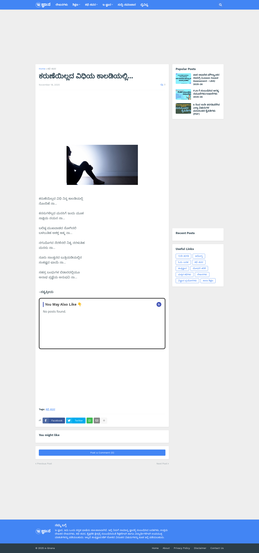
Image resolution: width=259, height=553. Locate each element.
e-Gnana (50, 548)
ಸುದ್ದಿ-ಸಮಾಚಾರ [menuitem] (127, 4)
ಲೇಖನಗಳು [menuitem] (62, 4)
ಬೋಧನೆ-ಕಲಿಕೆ (199, 268)
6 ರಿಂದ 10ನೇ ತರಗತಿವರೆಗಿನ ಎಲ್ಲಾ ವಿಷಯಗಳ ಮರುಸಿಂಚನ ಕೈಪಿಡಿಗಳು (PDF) (206, 109)
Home (42, 69)
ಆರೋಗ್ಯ (199, 256)
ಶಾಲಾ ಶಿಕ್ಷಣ (208, 280)
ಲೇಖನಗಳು (202, 274)
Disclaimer (200, 548)
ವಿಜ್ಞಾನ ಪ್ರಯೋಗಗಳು (187, 280)
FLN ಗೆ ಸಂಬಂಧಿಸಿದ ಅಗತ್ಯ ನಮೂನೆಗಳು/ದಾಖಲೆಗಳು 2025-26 (206, 93)
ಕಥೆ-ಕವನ (51, 69)
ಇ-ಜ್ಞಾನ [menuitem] (106, 4)
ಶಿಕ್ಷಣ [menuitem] (75, 4)
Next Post (162, 464)
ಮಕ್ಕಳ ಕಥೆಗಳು (184, 274)
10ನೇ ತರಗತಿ (183, 256)
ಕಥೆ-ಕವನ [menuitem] (90, 4)
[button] (220, 5)
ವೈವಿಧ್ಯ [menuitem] (144, 4)
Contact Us (217, 548)
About (166, 548)
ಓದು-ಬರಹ (183, 262)
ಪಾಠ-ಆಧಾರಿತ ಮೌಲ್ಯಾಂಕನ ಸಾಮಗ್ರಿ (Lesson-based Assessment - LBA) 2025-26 (206, 79)
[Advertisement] (129, 37)
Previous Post (44, 464)
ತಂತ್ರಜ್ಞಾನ (182, 268)
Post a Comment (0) (102, 452)
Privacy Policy (182, 548)
